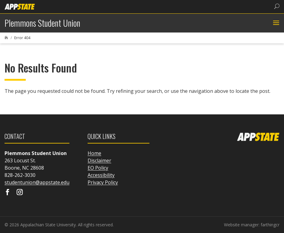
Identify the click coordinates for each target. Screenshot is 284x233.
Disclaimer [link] (99, 160)
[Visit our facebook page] (8, 192)
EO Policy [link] (98, 167)
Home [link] (94, 153)
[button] (275, 23)
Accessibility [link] (101, 175)
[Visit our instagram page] (20, 192)
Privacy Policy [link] (103, 182)
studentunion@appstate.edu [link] (37, 182)
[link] (20, 6)
